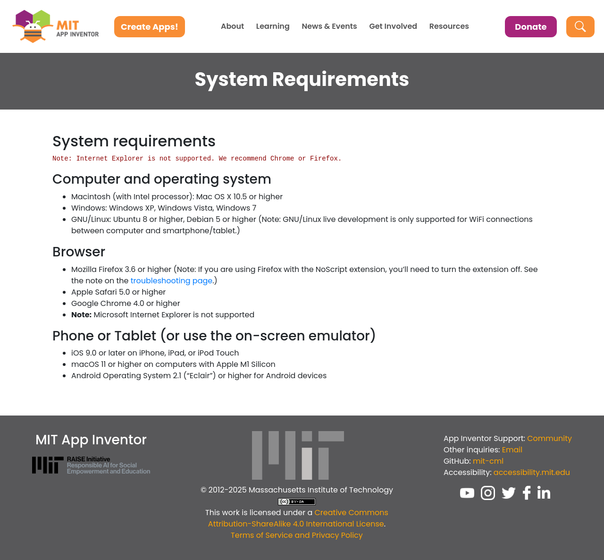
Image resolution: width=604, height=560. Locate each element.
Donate (530, 27)
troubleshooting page (171, 280)
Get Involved (393, 26)
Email (512, 449)
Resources (449, 26)
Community (549, 438)
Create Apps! (149, 27)
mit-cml (488, 461)
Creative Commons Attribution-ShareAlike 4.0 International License (298, 518)
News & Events (329, 26)
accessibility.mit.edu (532, 472)
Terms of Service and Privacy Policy (297, 535)
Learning (273, 26)
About (232, 26)
